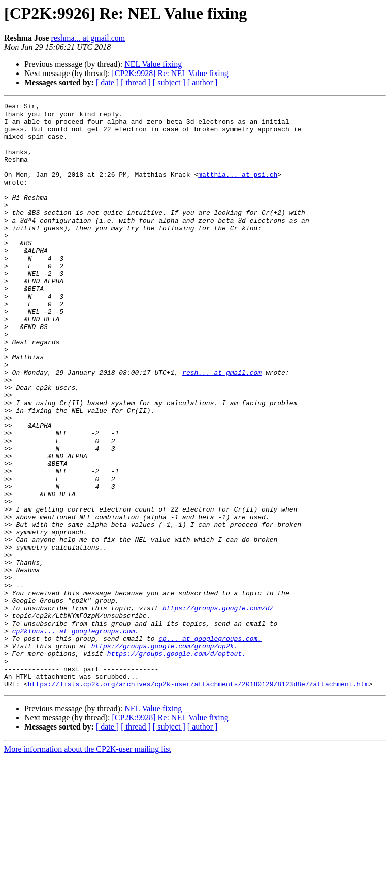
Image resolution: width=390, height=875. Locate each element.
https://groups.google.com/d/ (217, 709)
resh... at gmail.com (222, 426)
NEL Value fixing (153, 64)
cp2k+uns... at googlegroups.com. (75, 737)
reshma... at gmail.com (88, 37)
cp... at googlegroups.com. (210, 746)
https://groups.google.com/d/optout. (176, 764)
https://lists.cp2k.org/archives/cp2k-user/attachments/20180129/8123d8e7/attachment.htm (198, 801)
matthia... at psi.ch (237, 189)
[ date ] (107, 82)
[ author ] (202, 82)
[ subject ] (169, 82)
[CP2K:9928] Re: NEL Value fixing (170, 73)
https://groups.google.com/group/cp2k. (164, 755)
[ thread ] (136, 82)
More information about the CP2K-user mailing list (87, 866)
